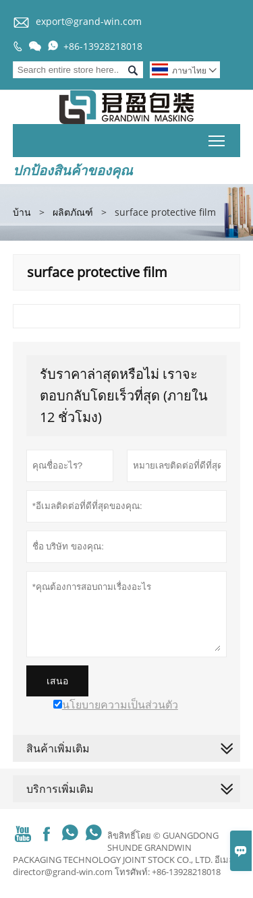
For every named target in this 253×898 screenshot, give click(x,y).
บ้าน (22, 212)
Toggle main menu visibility (217, 138)
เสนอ (57, 681)
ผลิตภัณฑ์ (73, 212)
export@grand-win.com (89, 21)
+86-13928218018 (102, 46)
